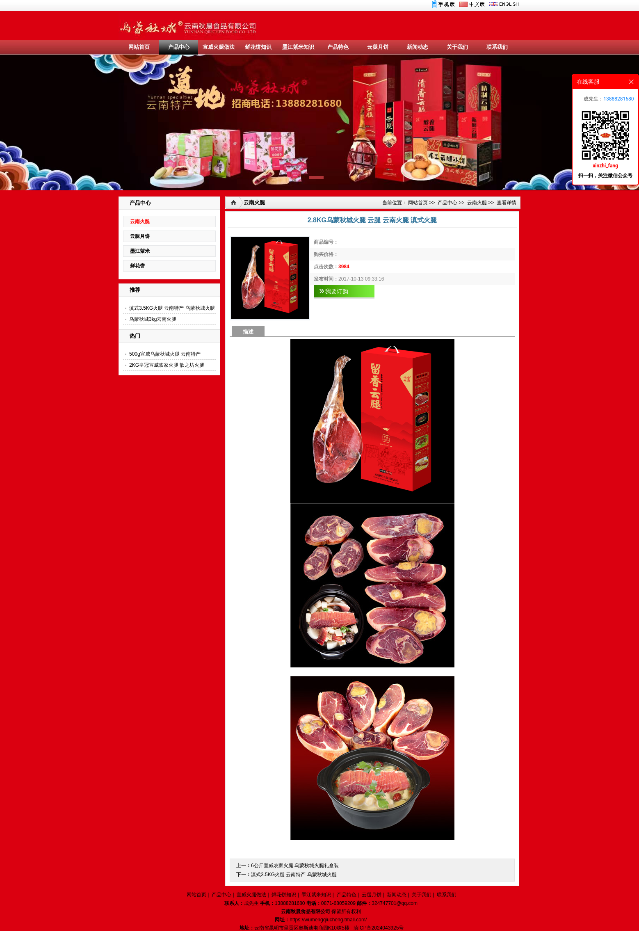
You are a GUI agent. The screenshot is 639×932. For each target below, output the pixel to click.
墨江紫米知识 (298, 47)
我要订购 (336, 291)
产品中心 (178, 47)
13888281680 (618, 99)
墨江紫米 (140, 251)
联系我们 (497, 47)
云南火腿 (140, 221)
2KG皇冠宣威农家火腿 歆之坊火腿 (166, 365)
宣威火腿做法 (219, 47)
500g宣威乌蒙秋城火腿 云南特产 (165, 354)
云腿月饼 (377, 47)
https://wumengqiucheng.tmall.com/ (328, 920)
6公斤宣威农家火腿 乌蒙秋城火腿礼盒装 (295, 865)
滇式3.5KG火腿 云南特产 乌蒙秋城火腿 (172, 308)
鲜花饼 (137, 266)
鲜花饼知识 (258, 47)
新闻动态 (417, 47)
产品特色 (338, 47)
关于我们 (457, 47)
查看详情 (506, 203)
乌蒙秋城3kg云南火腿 (152, 319)
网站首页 (139, 47)
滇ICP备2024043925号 (379, 928)
